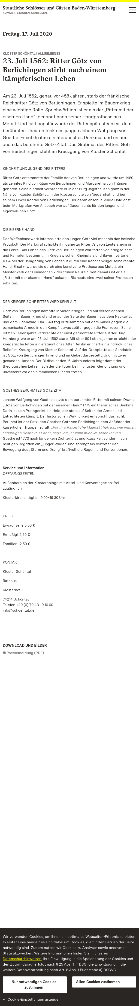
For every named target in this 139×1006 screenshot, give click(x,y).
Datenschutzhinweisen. (22, 959)
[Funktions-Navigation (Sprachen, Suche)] (132, 10)
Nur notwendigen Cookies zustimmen (34, 985)
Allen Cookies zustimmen (98, 982)
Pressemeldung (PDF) (25, 653)
